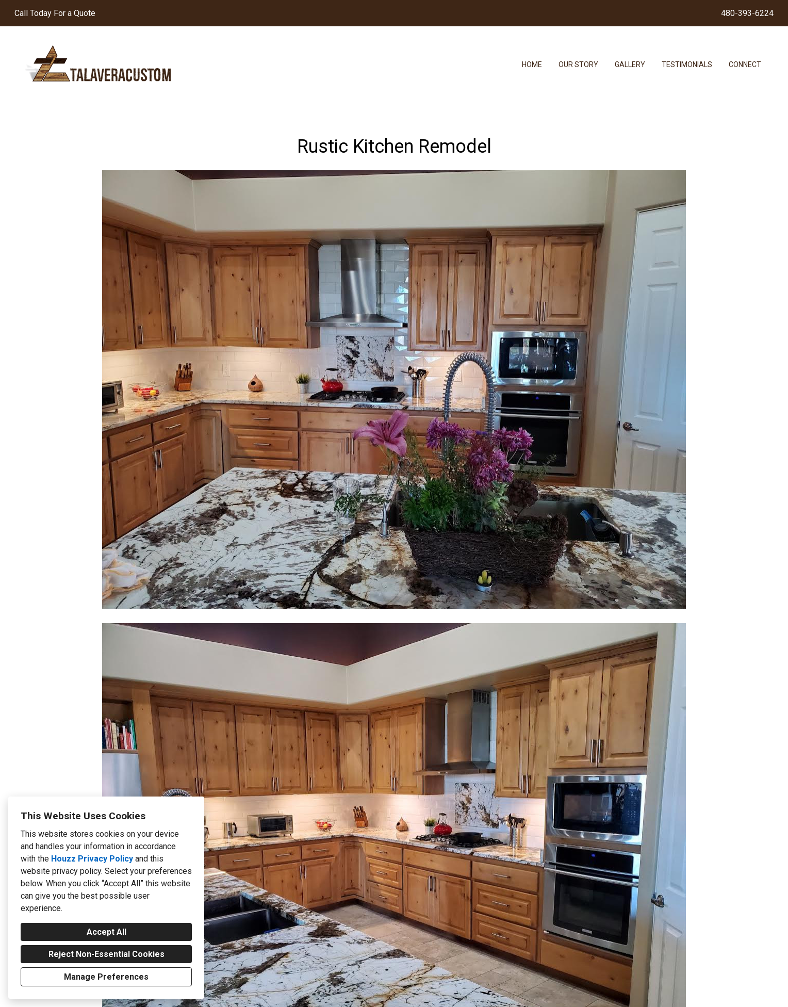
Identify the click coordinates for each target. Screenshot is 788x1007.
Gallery (630, 64)
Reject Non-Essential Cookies (106, 954)
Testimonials (687, 64)
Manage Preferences (106, 977)
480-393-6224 (747, 13)
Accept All (106, 932)
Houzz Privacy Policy (92, 859)
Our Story (578, 64)
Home (532, 64)
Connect (745, 64)
